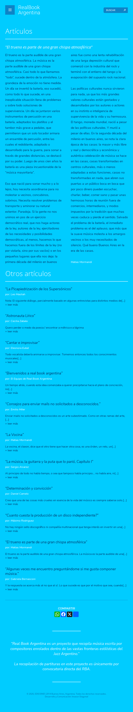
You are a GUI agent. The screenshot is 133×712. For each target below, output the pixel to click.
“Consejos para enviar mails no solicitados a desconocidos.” (52, 404)
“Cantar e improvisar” (22, 342)
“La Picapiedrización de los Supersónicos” (38, 289)
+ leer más (11, 305)
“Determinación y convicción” (28, 488)
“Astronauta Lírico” (20, 315)
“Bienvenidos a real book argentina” (34, 373)
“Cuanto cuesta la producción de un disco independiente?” (51, 515)
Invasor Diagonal (80, 696)
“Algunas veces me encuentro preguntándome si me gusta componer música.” (60, 571)
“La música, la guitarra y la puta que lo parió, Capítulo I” (49, 461)
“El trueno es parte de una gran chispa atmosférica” (46, 542)
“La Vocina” (14, 434)
